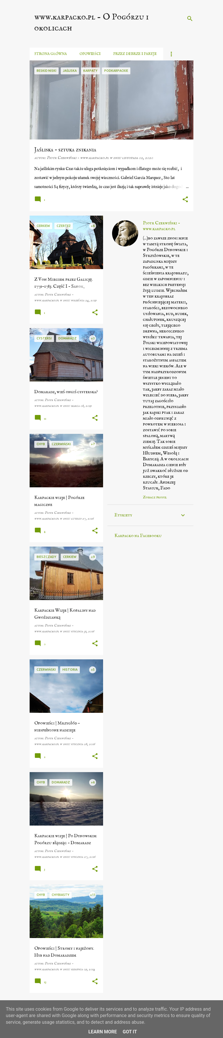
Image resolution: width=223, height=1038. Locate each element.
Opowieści (90, 54)
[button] (185, 200)
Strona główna (50, 54)
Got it (130, 1032)
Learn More (102, 1032)
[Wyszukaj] (189, 19)
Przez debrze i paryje (135, 54)
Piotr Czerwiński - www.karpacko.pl (161, 226)
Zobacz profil (155, 497)
